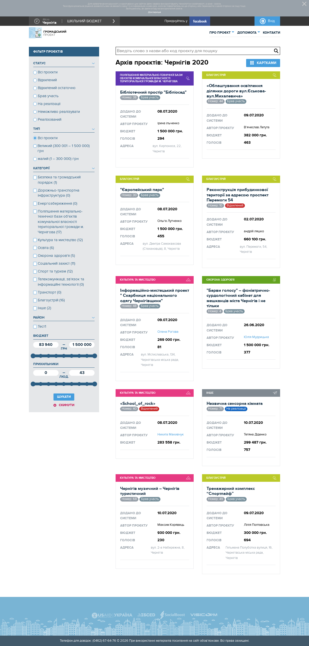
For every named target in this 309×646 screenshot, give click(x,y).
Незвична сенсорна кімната (235, 403)
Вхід (271, 21)
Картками (266, 63)
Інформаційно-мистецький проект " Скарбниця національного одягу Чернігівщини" (154, 295)
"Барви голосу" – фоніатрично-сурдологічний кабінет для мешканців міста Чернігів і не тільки (238, 298)
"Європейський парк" (142, 189)
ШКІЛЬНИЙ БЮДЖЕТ (84, 21)
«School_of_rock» (137, 403)
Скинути (66, 405)
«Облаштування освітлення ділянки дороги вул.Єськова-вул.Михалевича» (236, 91)
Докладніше (154, 12)
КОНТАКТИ (271, 33)
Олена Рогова (167, 332)
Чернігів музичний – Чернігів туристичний (149, 491)
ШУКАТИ (64, 397)
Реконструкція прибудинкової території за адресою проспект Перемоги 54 (237, 195)
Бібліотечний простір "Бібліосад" (153, 92)
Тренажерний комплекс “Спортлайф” (231, 491)
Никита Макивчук (170, 434)
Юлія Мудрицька (256, 337)
